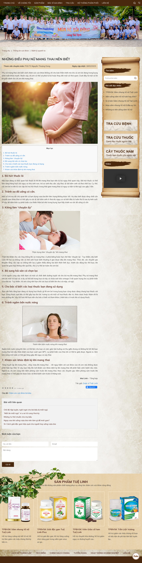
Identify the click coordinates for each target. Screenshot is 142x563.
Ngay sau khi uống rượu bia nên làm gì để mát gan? (27, 420)
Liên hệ (126, 553)
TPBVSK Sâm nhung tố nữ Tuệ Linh (122, 92)
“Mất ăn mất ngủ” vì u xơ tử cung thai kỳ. (22, 413)
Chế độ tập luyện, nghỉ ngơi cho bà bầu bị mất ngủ (26, 410)
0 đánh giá (19, 388)
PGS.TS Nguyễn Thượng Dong (37, 66)
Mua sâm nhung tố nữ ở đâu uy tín (121, 105)
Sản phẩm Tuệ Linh (71, 482)
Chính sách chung (60, 553)
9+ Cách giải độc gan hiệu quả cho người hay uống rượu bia (30, 424)
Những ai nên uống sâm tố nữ (119, 109)
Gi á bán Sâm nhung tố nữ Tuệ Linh (121, 101)
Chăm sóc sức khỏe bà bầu (20, 393)
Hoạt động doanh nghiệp (105, 553)
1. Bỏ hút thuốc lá (10, 153)
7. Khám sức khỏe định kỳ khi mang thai (19, 169)
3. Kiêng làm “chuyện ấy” (13, 158)
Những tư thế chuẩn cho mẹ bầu (18, 417)
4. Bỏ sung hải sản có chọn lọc (15, 161)
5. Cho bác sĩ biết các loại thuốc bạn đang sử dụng (23, 164)
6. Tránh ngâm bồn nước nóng (15, 167)
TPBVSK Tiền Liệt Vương (121, 529)
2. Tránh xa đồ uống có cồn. (14, 155)
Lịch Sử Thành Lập (22, 553)
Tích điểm (41, 553)
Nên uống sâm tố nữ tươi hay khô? (121, 96)
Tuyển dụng (80, 553)
